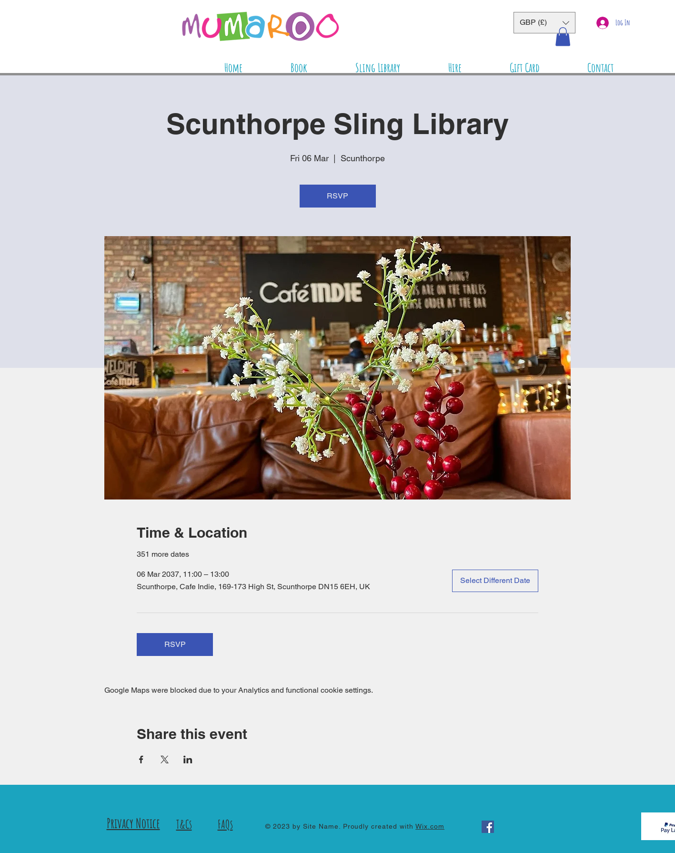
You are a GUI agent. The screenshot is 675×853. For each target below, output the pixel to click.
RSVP (337, 195)
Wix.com (429, 826)
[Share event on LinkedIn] (187, 759)
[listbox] (544, 22)
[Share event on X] (164, 759)
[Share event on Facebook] (141, 759)
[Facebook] (488, 827)
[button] (544, 22)
